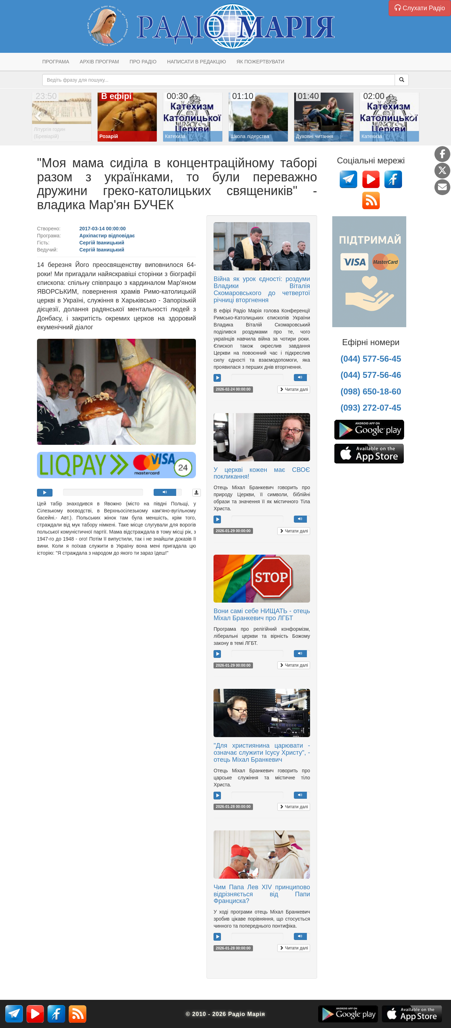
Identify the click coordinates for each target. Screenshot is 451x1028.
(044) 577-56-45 (370, 358)
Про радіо (143, 61)
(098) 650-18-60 (370, 391)
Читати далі (293, 389)
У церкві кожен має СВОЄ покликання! (262, 473)
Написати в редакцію (196, 61)
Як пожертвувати (260, 61)
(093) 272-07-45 (370, 407)
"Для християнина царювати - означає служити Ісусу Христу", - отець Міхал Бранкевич (262, 752)
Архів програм (99, 61)
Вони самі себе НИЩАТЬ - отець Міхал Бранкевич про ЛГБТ (262, 615)
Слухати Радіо (420, 8)
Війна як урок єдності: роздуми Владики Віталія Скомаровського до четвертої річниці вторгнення (262, 289)
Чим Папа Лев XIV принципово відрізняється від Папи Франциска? (262, 894)
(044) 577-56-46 (370, 375)
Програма (55, 61)
